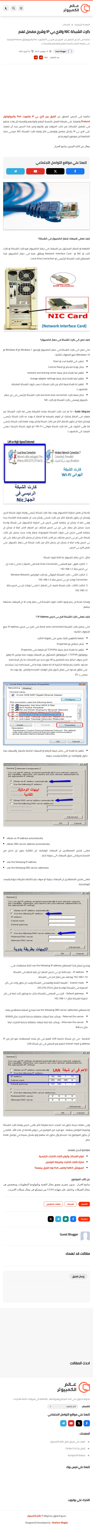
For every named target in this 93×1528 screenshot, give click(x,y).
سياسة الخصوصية (79, 1455)
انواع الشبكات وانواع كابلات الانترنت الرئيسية (61, 1156)
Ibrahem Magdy (60, 1522)
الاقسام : (85, 1406)
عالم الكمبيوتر (34, 1516)
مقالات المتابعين (53, 1204)
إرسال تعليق (78, 1276)
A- (36, 57)
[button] (73, 1219)
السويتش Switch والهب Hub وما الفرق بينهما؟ (59, 1167)
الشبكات (66, 25)
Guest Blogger (60, 51)
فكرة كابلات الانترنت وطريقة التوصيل (65, 1162)
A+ (41, 57)
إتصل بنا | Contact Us (77, 1448)
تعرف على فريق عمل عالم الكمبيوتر (70, 1441)
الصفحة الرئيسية (82, 25)
